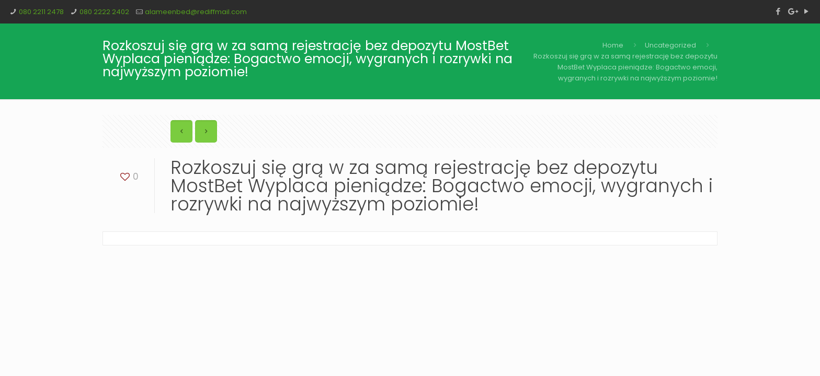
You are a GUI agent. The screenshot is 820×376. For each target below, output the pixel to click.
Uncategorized (670, 45)
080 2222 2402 (104, 12)
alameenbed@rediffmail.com (196, 12)
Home (612, 45)
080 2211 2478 (41, 12)
